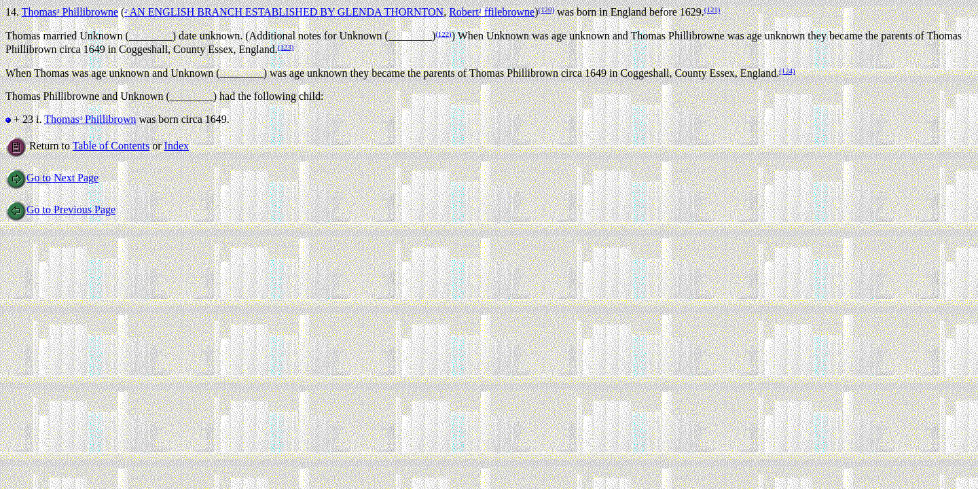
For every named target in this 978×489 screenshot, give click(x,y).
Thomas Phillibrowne (70, 12)
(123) (285, 47)
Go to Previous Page (60, 209)
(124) (787, 71)
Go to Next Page (51, 177)
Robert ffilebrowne (492, 12)
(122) (443, 33)
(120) (546, 9)
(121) (712, 9)
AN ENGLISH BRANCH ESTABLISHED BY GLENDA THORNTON (283, 12)
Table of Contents (111, 145)
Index (176, 145)
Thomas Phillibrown (90, 119)
